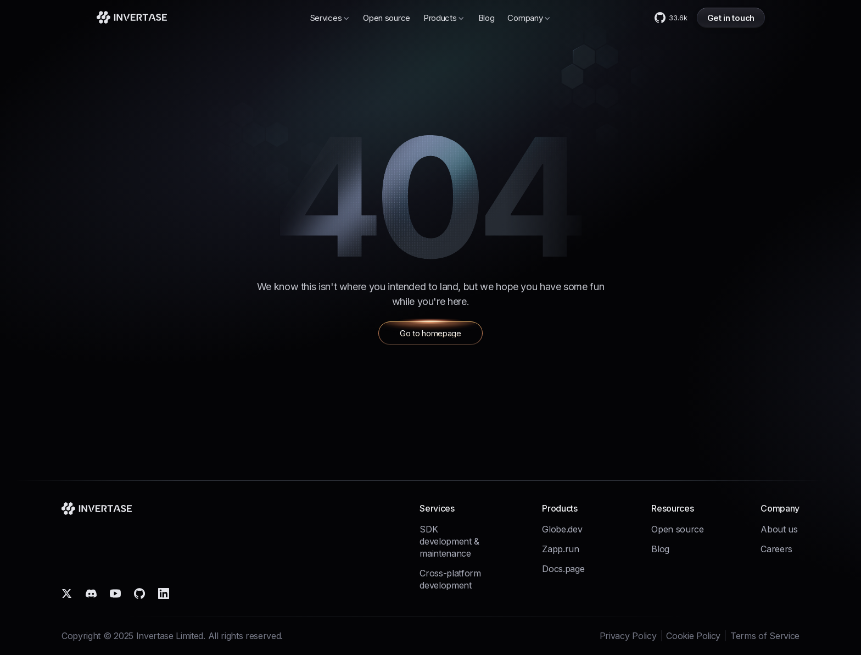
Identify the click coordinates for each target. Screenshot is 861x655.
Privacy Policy (628, 635)
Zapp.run (560, 548)
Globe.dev (562, 529)
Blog (486, 18)
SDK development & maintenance (449, 541)
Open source (386, 18)
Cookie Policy (693, 635)
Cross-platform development (450, 579)
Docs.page (563, 568)
